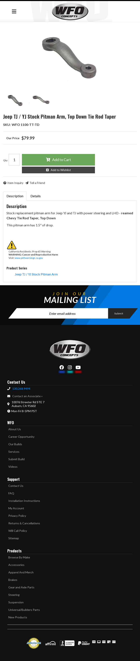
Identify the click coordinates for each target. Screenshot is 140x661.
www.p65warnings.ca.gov (29, 257)
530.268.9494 (21, 388)
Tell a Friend (37, 183)
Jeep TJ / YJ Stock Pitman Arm (36, 274)
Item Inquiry (15, 183)
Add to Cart (61, 159)
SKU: (7, 124)
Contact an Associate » (27, 396)
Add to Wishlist (61, 170)
